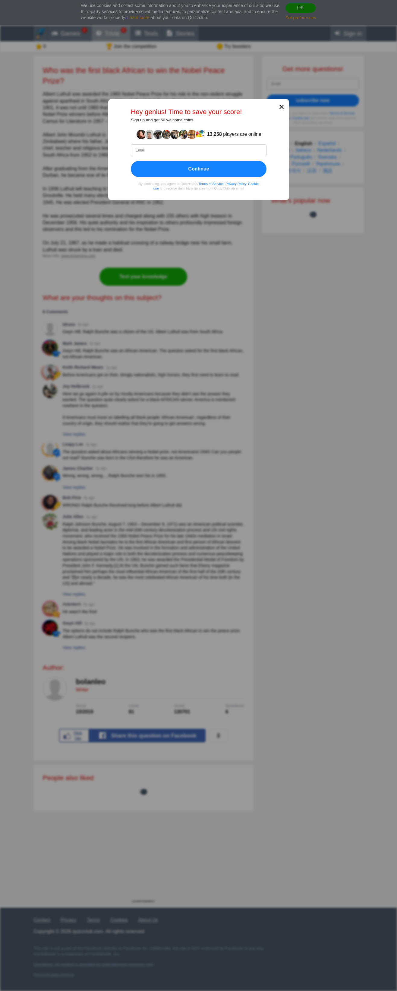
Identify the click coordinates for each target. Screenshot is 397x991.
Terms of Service (210, 184)
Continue (198, 168)
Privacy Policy (235, 184)
